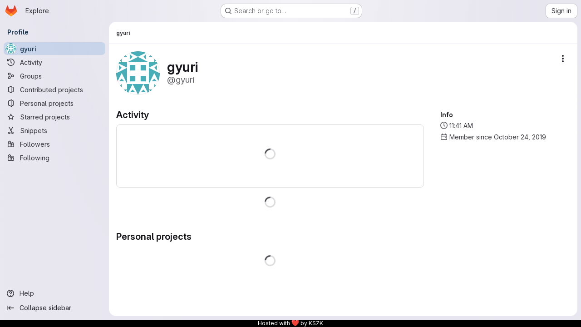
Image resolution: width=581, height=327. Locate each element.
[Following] (54, 157)
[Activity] (54, 62)
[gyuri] (54, 48)
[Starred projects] (54, 116)
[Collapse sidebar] (54, 308)
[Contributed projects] (54, 89)
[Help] (54, 293)
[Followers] (54, 144)
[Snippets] (54, 130)
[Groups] (54, 75)
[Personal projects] (54, 103)
